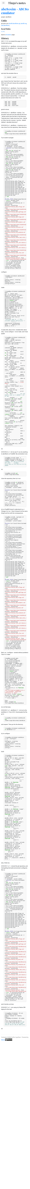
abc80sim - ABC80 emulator (15, 11)
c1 (2, 31)
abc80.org (24, 23)
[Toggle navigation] (3, 2)
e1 (4, 31)
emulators (8, 34)
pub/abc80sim (5, 25)
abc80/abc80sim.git (14, 23)
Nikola (3, 1187)
